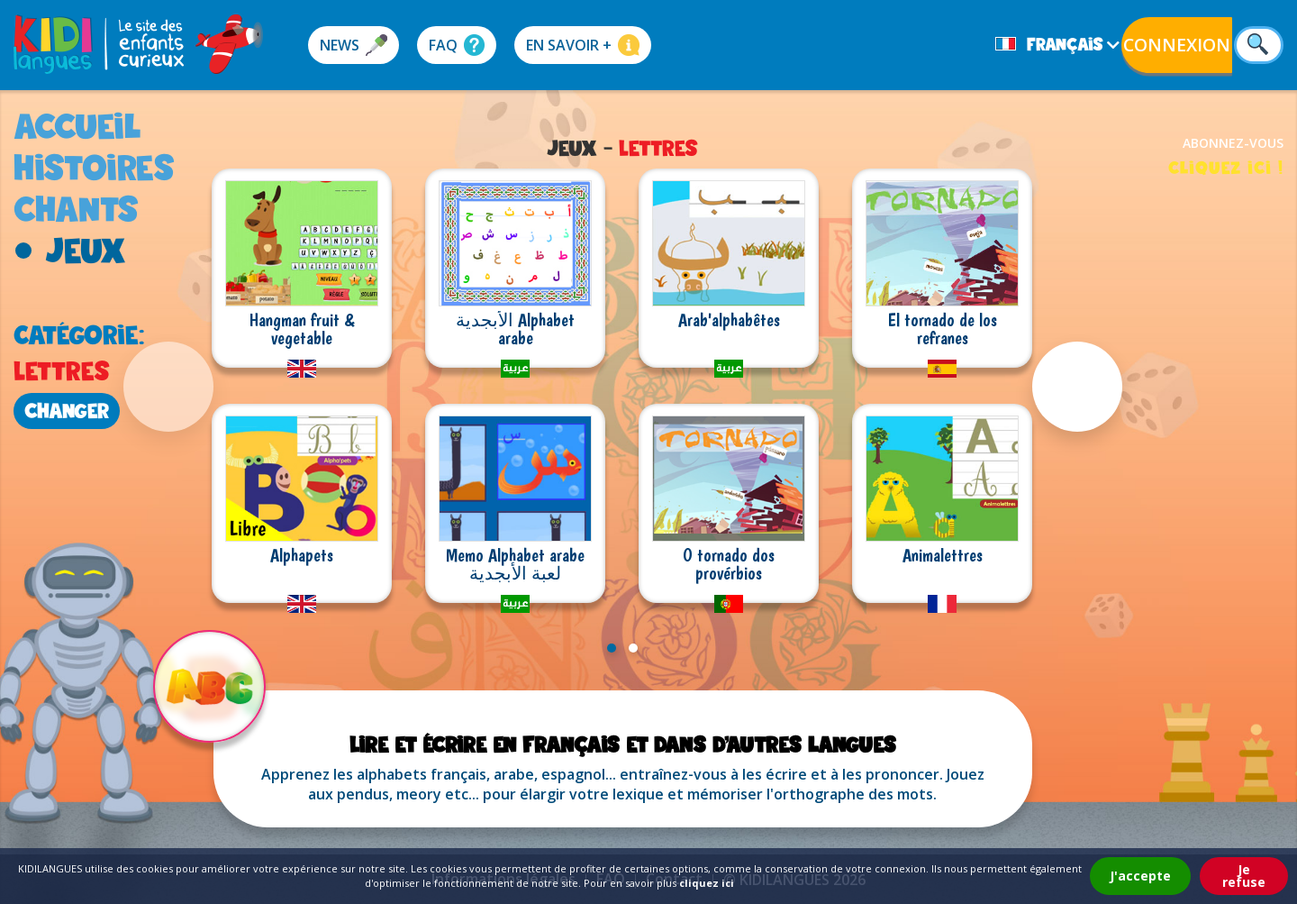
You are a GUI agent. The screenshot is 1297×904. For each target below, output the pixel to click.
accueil (77, 125)
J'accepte (1140, 875)
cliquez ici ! (1225, 167)
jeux (85, 250)
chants (76, 208)
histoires (94, 167)
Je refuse (1243, 875)
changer (66, 410)
